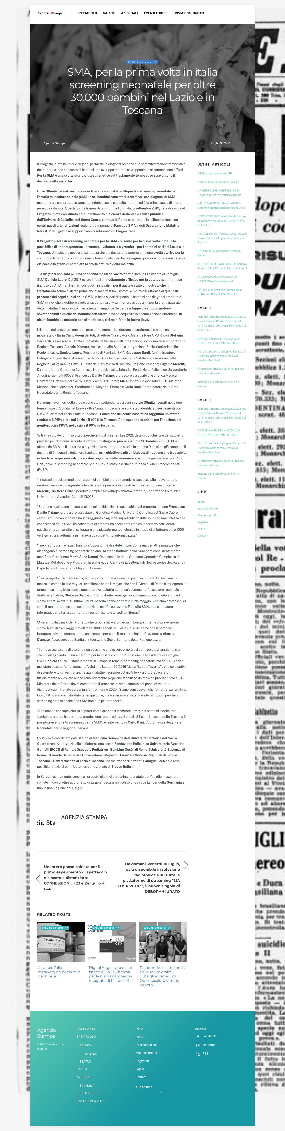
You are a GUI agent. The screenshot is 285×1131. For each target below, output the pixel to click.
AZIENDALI (129, 13)
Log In (201, 528)
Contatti (202, 535)
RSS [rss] (201, 1053)
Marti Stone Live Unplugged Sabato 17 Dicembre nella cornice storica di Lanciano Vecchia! (221, 356)
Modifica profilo (207, 515)
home (200, 501)
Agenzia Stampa (54, 143)
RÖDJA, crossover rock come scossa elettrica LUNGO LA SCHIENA (219, 292)
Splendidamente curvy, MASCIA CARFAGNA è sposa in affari (217, 279)
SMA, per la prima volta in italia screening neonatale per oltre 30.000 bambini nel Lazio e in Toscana (142, 91)
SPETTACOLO (87, 13)
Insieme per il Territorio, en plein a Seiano (218, 384)
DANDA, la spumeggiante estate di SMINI (219, 253)
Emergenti (90, 1054)
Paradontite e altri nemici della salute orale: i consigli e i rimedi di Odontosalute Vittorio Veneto (163, 976)
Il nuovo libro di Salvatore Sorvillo (218, 182)
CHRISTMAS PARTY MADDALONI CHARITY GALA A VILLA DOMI (219, 341)
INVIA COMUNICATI (189, 13)
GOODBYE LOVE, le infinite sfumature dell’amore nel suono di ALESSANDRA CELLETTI (221, 220)
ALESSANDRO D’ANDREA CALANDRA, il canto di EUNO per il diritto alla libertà (222, 266)
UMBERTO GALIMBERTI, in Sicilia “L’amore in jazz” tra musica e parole (219, 192)
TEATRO (85, 1061)
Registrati (203, 522)
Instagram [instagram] (205, 1045)
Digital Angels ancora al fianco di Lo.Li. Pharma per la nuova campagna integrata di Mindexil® (110, 974)
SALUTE (109, 13)
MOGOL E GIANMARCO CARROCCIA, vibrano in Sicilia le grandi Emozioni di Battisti (222, 238)
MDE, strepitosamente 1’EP (214, 173)
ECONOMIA (88, 1085)
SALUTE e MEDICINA (142, 61)
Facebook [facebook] (205, 1036)
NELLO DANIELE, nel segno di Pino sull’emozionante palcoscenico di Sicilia (221, 205)
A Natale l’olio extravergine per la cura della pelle (59, 972)
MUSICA (85, 1045)
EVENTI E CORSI (156, 13)
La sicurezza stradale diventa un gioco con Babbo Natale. (220, 371)
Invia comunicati (207, 508)
